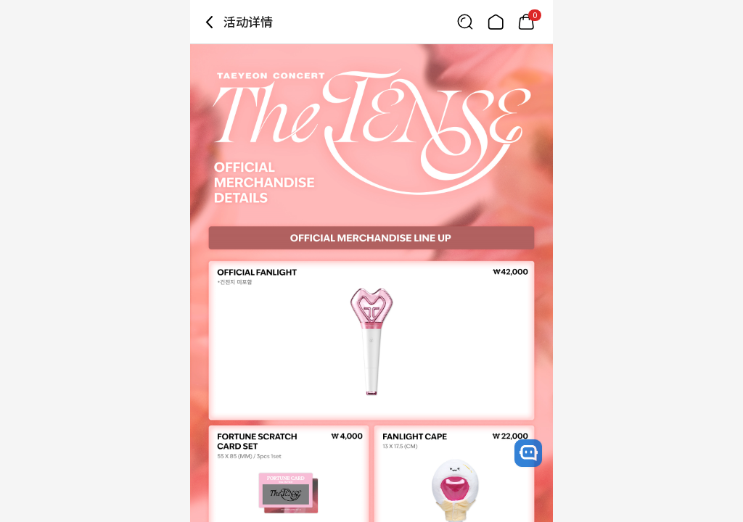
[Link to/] (496, 22)
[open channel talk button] (528, 453)
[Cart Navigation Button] (526, 22)
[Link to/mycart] (526, 22)
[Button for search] (465, 22)
